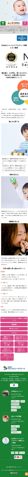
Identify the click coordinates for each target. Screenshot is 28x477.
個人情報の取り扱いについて (14, 467)
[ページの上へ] (26, 474)
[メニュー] (25, 23)
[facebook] (14, 385)
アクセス (14, 333)
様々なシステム (14, 328)
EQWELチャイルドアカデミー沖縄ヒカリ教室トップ (14, 319)
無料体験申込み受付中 (22, 38)
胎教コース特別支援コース (7, 338)
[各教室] (3, 23)
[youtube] (18, 457)
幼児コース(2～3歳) (21, 344)
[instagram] (20, 457)
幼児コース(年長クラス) (21, 350)
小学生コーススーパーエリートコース (7, 357)
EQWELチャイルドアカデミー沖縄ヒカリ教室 (17, 441)
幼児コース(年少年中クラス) (7, 350)
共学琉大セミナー (17, 391)
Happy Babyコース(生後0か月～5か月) (21, 338)
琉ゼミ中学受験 (16, 416)
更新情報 (14, 324)
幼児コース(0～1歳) (7, 344)
